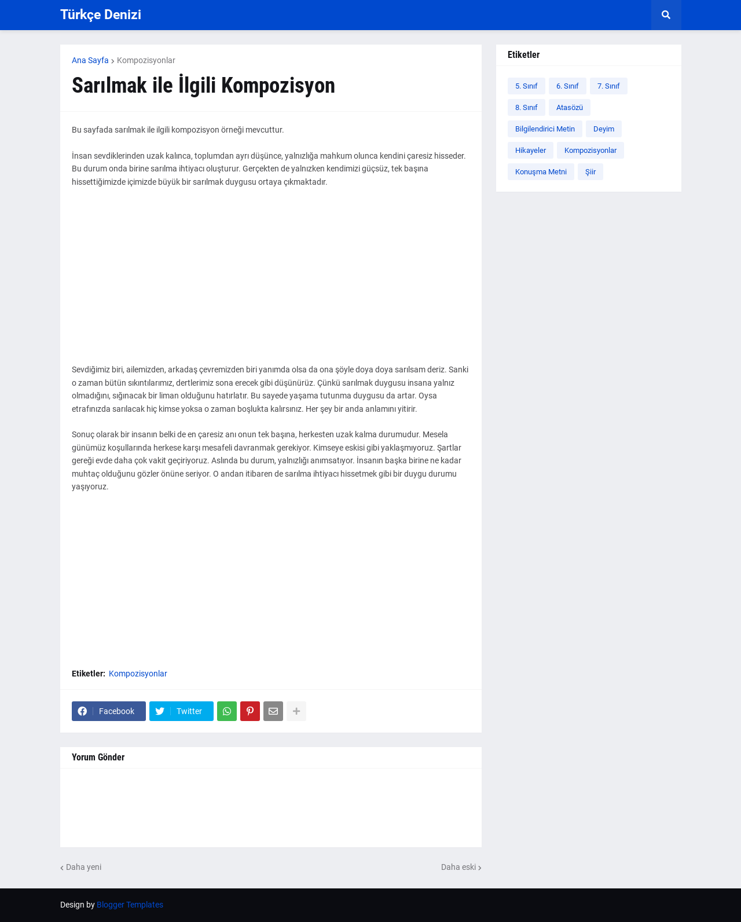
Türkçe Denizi (100, 15)
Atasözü (569, 107)
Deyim (603, 129)
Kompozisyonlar (146, 60)
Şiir (590, 171)
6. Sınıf (567, 86)
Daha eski (458, 867)
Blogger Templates (130, 904)
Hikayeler (530, 150)
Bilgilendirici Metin (545, 129)
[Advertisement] (271, 282)
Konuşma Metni (541, 171)
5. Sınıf (526, 86)
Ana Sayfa (90, 60)
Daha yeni (83, 867)
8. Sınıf (526, 107)
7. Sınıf (608, 86)
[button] (666, 15)
